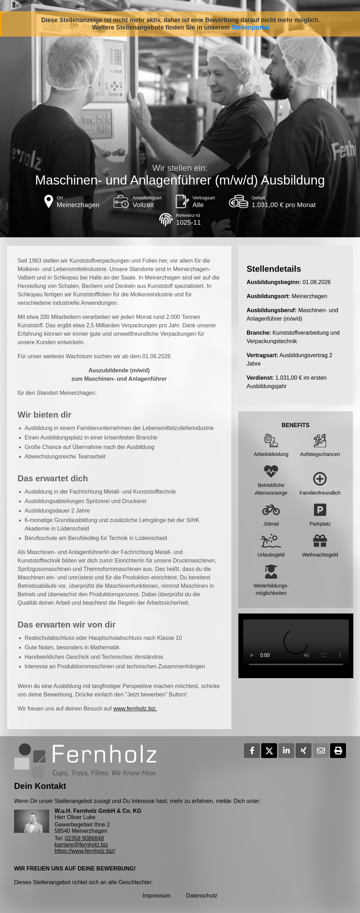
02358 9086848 (84, 838)
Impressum (157, 896)
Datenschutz (201, 896)
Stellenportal (250, 27)
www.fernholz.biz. (135, 709)
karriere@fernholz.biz (81, 845)
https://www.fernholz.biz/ (84, 851)
